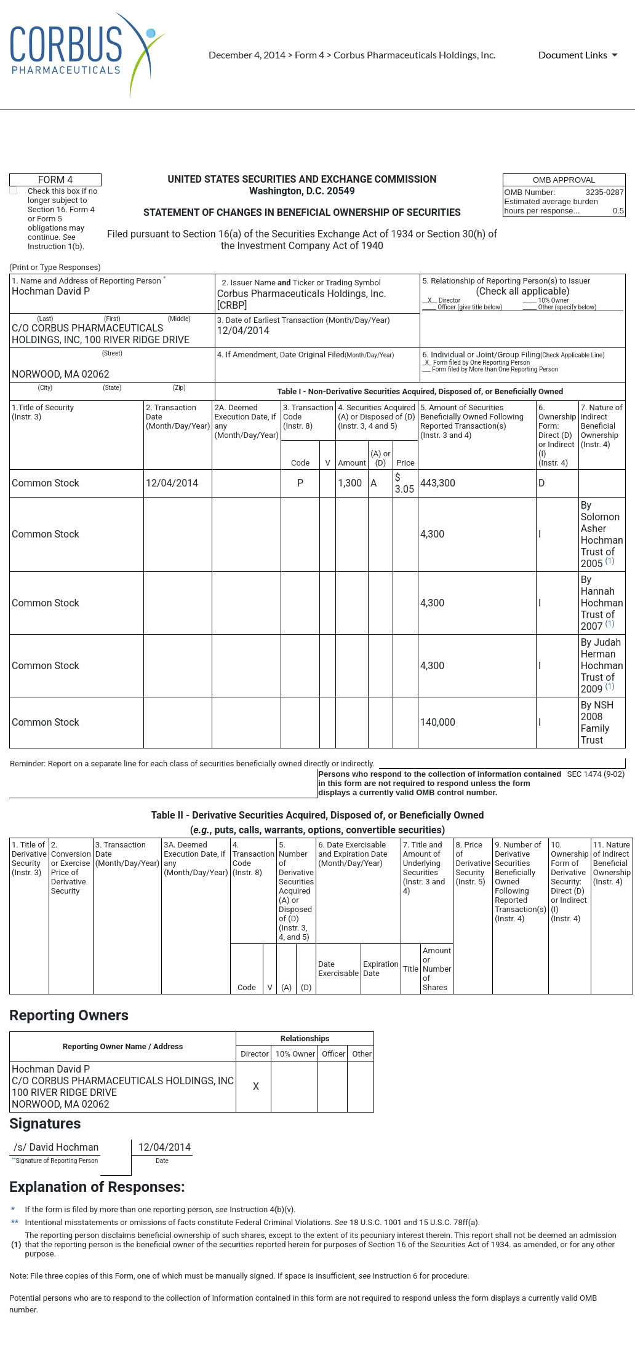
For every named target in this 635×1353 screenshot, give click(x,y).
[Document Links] (580, 55)
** (13, 1159)
